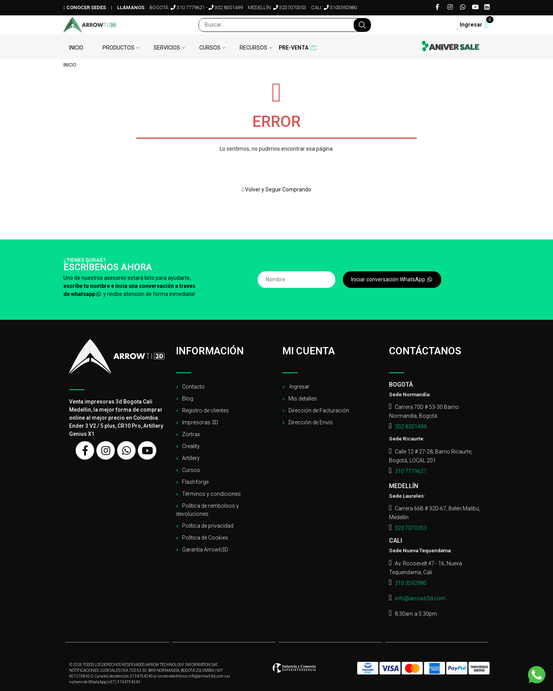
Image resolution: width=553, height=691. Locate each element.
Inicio (76, 48)
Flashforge (195, 482)
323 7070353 (411, 528)
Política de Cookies (205, 538)
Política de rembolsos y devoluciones (207, 510)
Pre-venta (293, 48)
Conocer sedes (84, 7)
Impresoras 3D (200, 422)
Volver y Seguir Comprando (276, 189)
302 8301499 (226, 7)
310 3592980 (411, 583)
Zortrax (191, 434)
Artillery (191, 458)
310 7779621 (188, 7)
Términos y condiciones (211, 494)
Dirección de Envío (310, 422)
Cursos (209, 48)
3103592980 (340, 7)
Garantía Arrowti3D (205, 549)
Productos (118, 48)
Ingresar (299, 387)
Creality (191, 446)
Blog (187, 398)
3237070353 (289, 7)
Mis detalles (302, 398)
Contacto (193, 387)
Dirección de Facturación (318, 410)
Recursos (253, 48)
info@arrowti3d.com (420, 598)
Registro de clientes (205, 410)
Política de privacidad (207, 526)
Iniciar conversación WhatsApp (392, 279)
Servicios (167, 48)
